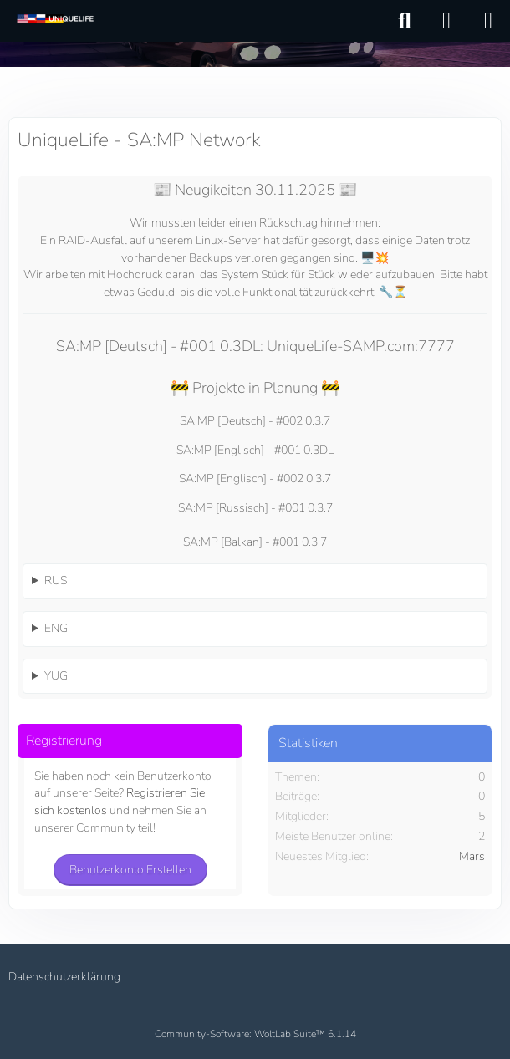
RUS (55, 580)
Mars (472, 856)
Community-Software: (255, 1034)
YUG (56, 676)
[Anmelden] (446, 21)
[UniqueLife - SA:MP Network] (54, 20)
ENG (56, 628)
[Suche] (404, 21)
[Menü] (488, 21)
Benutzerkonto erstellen (130, 870)
